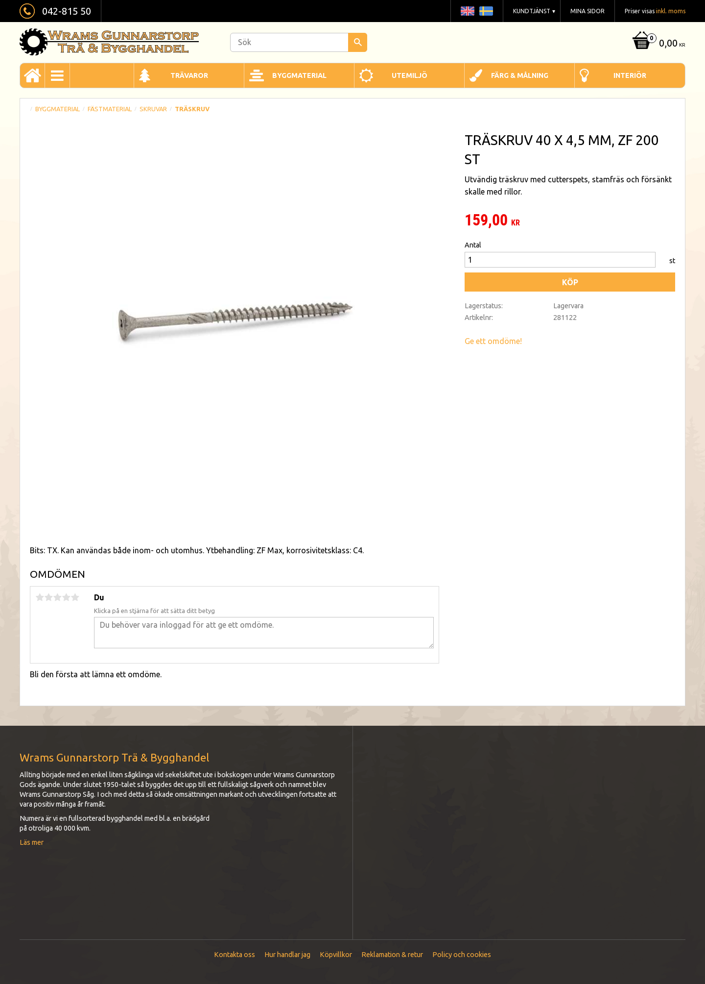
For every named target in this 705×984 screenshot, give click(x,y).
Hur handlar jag (287, 955)
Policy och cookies (461, 955)
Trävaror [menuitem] (189, 75)
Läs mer (32, 842)
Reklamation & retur (392, 955)
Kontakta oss (234, 955)
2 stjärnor (48, 597)
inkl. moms (670, 11)
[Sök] (357, 42)
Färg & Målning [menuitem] (519, 75)
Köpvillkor (336, 955)
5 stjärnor (74, 597)
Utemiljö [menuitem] (409, 75)
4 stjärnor (66, 597)
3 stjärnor (57, 597)
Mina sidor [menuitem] (587, 11)
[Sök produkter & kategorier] (298, 42)
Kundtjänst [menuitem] (531, 11)
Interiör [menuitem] (629, 75)
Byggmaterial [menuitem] (299, 75)
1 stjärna (39, 597)
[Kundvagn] (658, 43)
